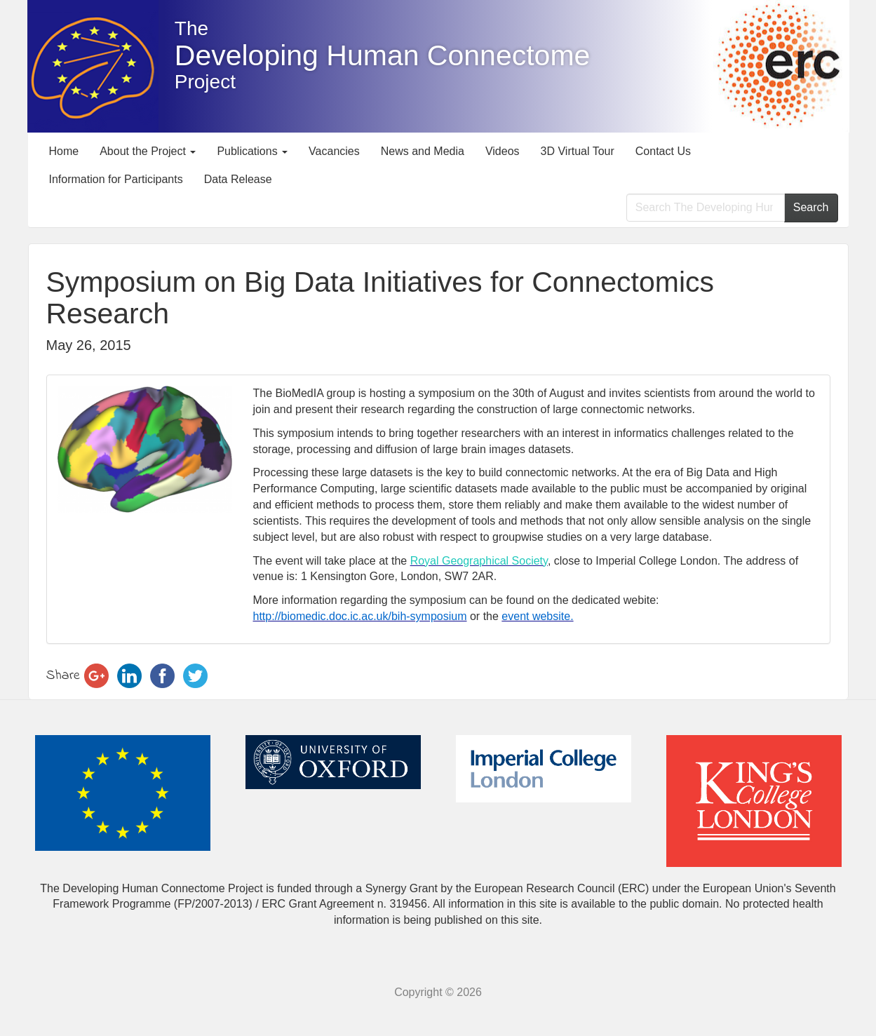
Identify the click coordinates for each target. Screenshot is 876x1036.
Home (64, 151)
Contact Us (663, 151)
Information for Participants (116, 179)
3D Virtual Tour (577, 151)
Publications (252, 151)
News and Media (422, 151)
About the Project (148, 151)
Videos (502, 151)
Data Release (238, 179)
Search (811, 207)
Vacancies (334, 151)
